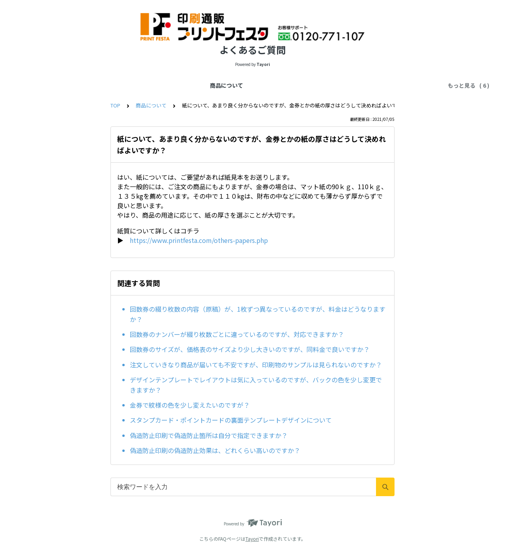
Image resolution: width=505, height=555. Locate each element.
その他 (368, 85)
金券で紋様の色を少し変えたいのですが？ (190, 405)
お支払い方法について (321, 85)
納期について (183, 85)
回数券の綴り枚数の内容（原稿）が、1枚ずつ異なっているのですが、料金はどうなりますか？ (257, 314)
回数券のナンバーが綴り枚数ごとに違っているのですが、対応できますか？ (237, 334)
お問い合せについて (413, 85)
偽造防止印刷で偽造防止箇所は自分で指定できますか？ (209, 435)
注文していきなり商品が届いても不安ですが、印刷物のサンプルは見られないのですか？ (256, 364)
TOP (115, 105)
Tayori (252, 538)
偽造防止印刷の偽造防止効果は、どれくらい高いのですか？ (215, 450)
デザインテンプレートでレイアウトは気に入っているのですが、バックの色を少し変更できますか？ (256, 385)
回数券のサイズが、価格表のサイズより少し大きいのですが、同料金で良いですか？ (250, 349)
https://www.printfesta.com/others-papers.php (199, 240)
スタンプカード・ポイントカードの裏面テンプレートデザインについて (231, 420)
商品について (73, 85)
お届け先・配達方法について (247, 85)
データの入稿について (128, 85)
